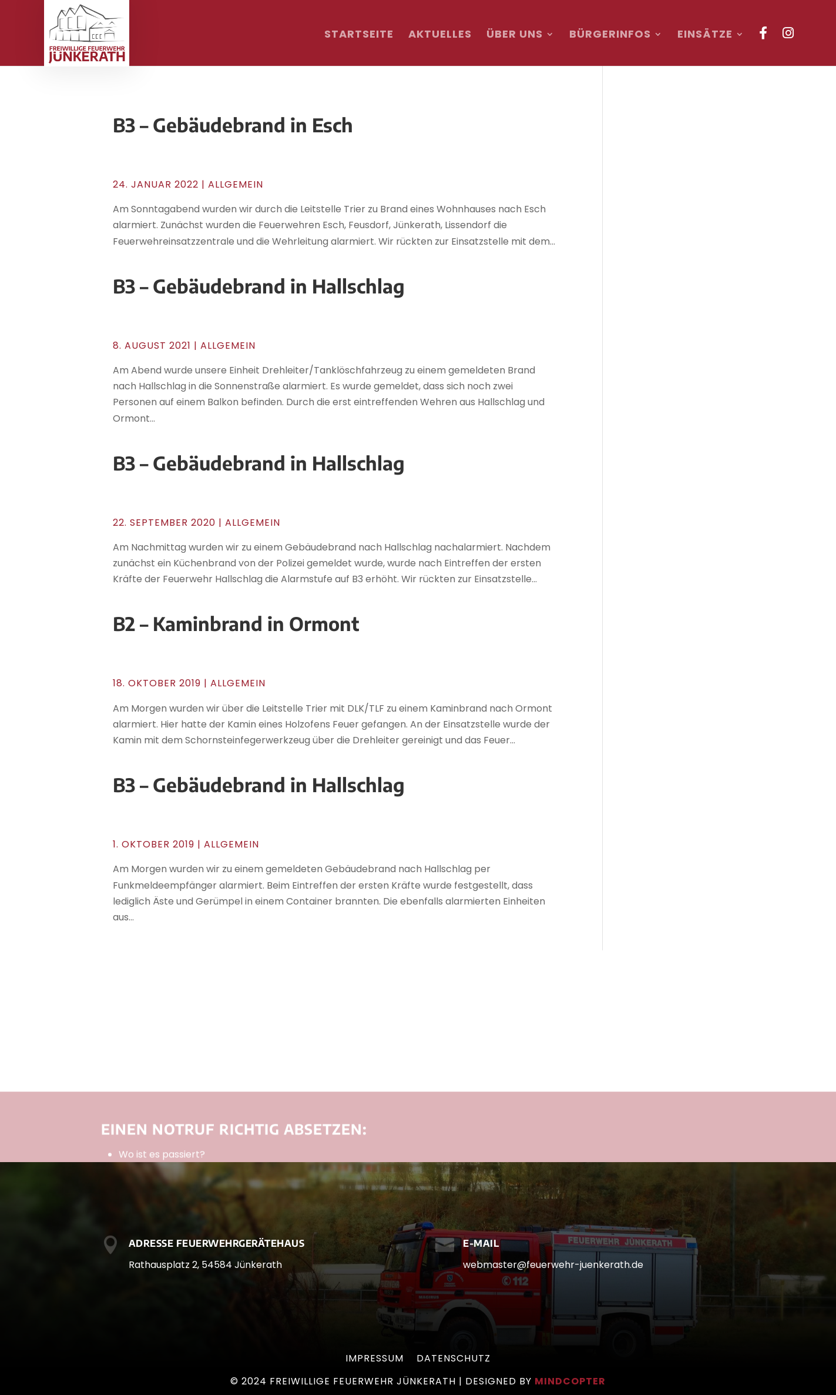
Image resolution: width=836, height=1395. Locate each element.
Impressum (374, 1359)
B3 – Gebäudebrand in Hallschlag (259, 286)
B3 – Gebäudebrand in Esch (233, 124)
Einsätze (705, 35)
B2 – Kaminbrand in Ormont (236, 623)
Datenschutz (454, 1359)
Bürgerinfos (610, 35)
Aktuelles (440, 35)
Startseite (359, 35)
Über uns (514, 35)
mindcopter (570, 1381)
